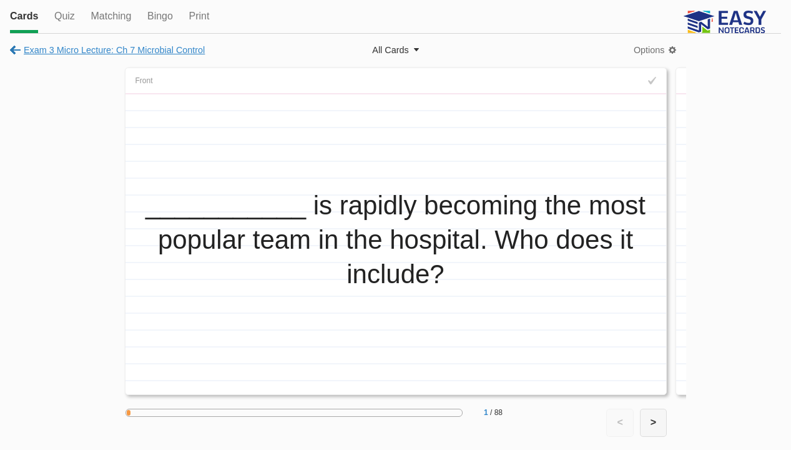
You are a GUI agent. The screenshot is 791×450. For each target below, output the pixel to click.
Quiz (64, 16)
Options (649, 50)
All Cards (390, 50)
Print (199, 16)
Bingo (160, 16)
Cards (24, 16)
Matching (111, 16)
